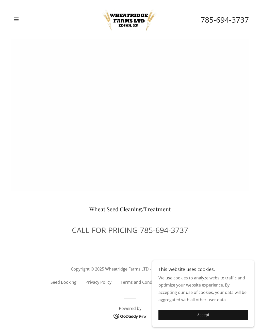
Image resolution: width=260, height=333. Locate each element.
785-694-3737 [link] (225, 19)
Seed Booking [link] (63, 282)
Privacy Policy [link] (98, 282)
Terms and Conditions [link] (142, 282)
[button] (16, 19)
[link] (130, 19)
